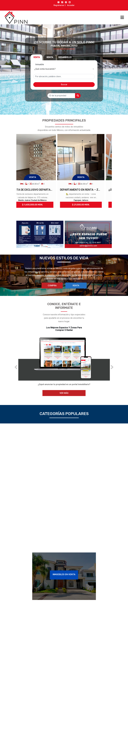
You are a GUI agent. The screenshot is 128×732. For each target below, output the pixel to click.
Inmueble (39, 64)
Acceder (71, 5)
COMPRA (52, 285)
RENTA (76, 285)
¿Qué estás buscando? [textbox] (45, 69)
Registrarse (59, 5)
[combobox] (64, 69)
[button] (16, 367)
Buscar (64, 84)
